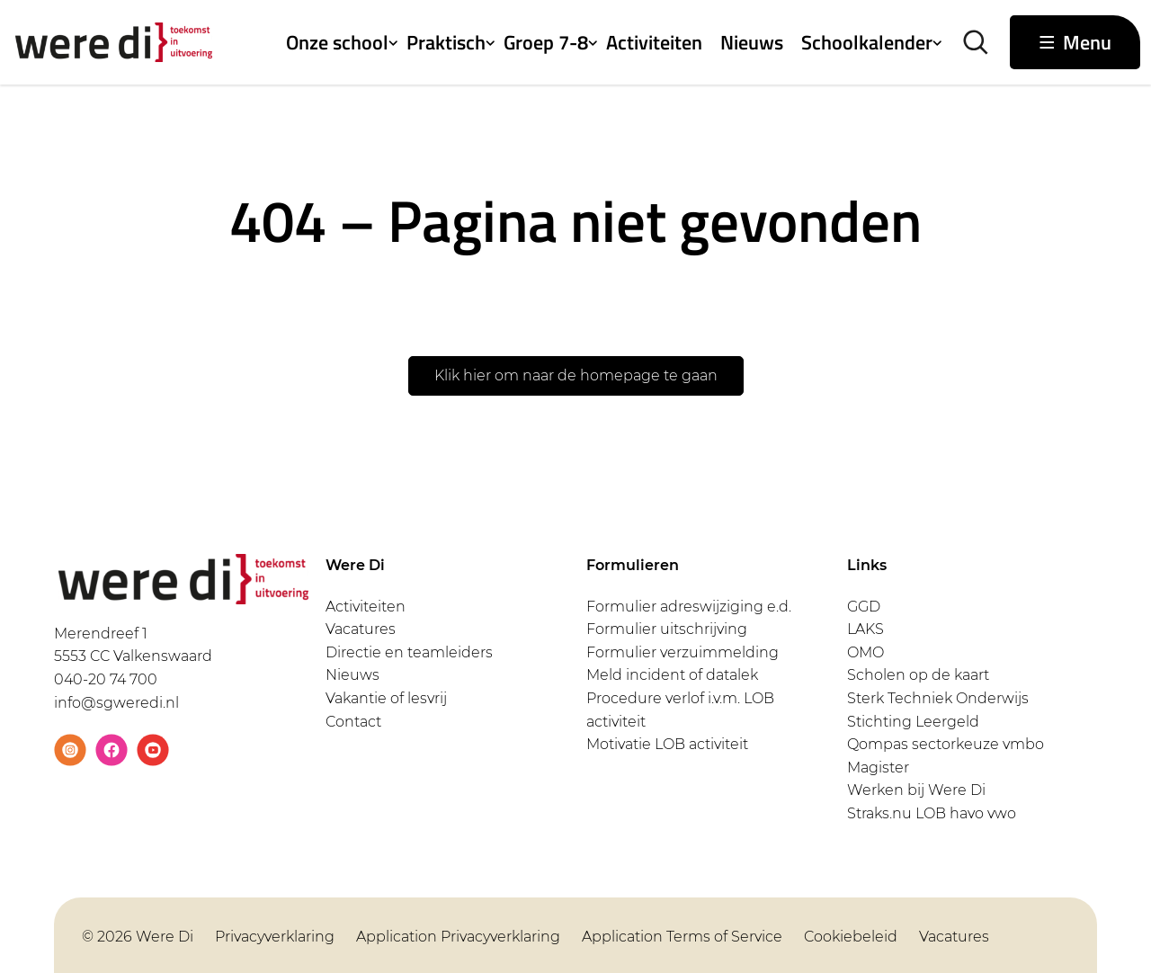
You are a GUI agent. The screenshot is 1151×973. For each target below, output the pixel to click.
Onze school (337, 42)
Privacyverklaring (275, 936)
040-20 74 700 (105, 679)
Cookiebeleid (850, 936)
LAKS (865, 629)
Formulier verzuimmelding (682, 652)
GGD (863, 606)
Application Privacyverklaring (458, 936)
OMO (865, 652)
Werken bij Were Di (916, 790)
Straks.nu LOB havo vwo (931, 813)
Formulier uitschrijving (666, 629)
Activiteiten (654, 42)
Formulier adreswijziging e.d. (688, 606)
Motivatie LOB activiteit (667, 744)
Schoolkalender (866, 42)
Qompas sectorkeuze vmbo (945, 744)
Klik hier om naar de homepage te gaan (576, 375)
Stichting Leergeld (913, 721)
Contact (353, 721)
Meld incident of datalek (672, 674)
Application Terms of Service (682, 936)
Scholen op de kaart (918, 674)
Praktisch (446, 42)
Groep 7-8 (546, 42)
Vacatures (361, 629)
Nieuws (751, 42)
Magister (878, 767)
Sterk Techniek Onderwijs (938, 698)
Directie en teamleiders (409, 652)
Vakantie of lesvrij (386, 698)
